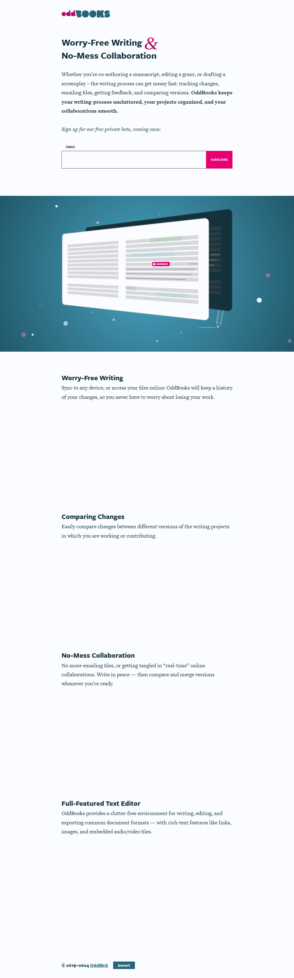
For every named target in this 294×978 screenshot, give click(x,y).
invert (124, 965)
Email (71, 146)
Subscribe (219, 159)
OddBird (99, 965)
